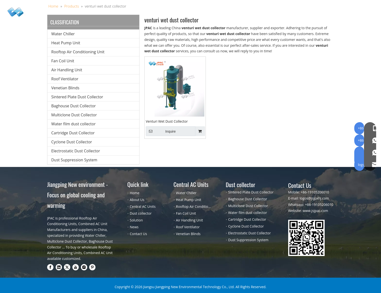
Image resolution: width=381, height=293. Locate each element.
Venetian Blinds (65, 88)
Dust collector (172, 13)
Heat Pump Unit (65, 43)
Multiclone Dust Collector (74, 115)
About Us (228, 13)
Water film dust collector (73, 124)
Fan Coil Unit (62, 61)
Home (103, 13)
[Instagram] (84, 267)
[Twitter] (67, 267)
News (134, 227)
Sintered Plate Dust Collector (77, 97)
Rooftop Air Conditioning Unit (77, 52)
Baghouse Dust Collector (73, 106)
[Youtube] (75, 267)
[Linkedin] (59, 267)
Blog (250, 13)
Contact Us (274, 13)
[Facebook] (50, 267)
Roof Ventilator (64, 79)
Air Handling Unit (66, 70)
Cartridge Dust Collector (73, 133)
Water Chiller (63, 34)
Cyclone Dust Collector (71, 142)
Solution (202, 13)
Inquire (161, 131)
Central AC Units (133, 13)
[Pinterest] (92, 267)
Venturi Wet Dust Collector (167, 121)
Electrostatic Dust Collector (75, 151)
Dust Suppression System (74, 160)
